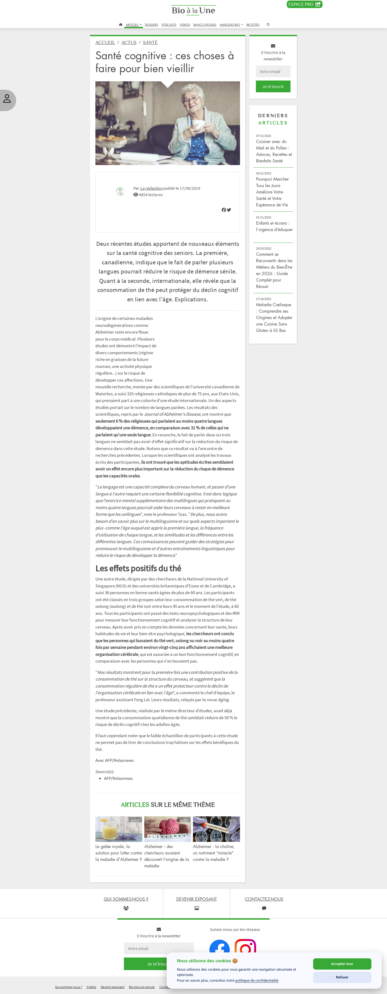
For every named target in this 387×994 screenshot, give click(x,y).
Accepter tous (342, 964)
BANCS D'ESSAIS (205, 25)
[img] (224, 210)
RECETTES (252, 25)
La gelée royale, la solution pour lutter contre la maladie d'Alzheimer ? (118, 852)
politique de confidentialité (256, 980)
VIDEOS (185, 25)
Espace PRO (304, 4)
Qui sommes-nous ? (68, 987)
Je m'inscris (273, 86)
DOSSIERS (151, 25)
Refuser (342, 977)
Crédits (91, 987)
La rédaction (151, 188)
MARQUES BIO (230, 25)
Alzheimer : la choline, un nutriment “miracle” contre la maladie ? (214, 852)
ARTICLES (132, 25)
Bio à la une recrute (142, 987)
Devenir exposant (112, 987)
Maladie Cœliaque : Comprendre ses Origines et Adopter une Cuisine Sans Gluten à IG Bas (274, 317)
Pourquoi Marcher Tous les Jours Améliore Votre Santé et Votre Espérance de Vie (272, 192)
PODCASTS (169, 25)
